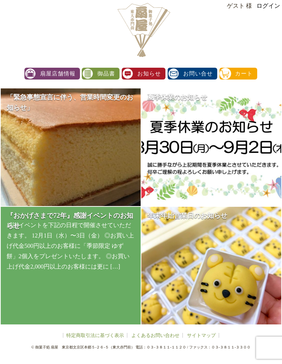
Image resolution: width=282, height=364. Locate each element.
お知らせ (149, 74)
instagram (274, 85)
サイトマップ (201, 335)
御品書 (106, 74)
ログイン (268, 6)
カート (244, 74)
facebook (274, 101)
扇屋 (143, 29)
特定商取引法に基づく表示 (95, 335)
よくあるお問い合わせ (155, 335)
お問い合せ (198, 74)
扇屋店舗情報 (57, 74)
